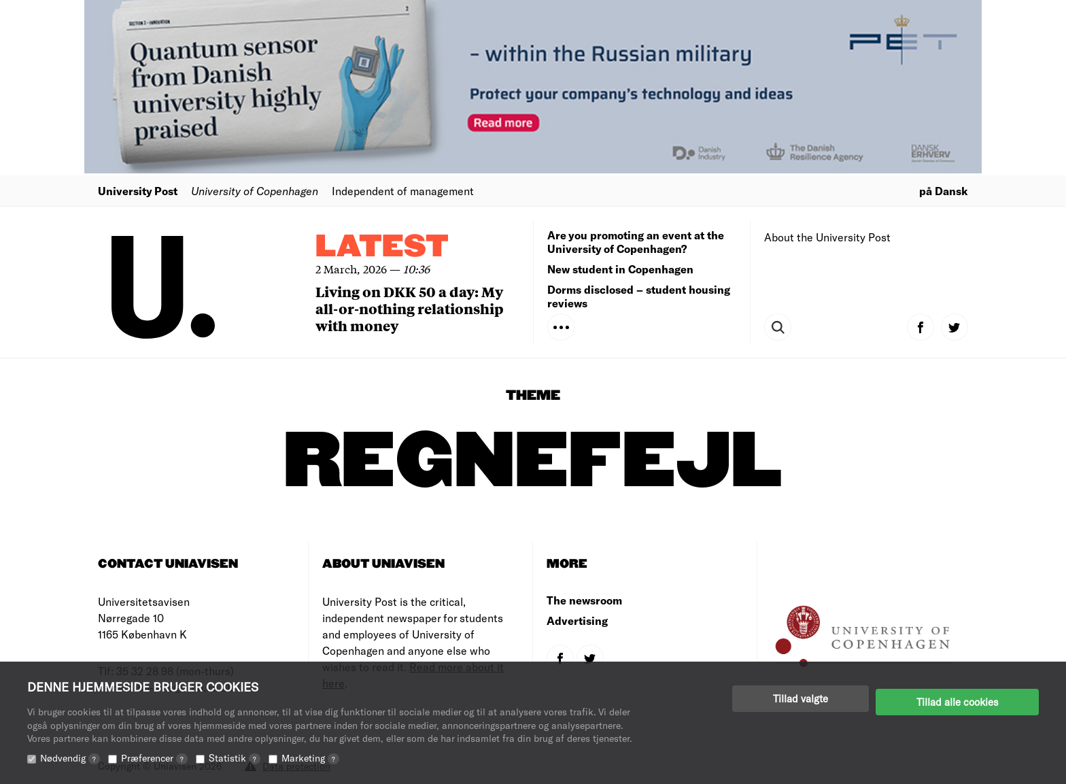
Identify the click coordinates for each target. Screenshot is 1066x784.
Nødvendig (70, 758)
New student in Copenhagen (620, 268)
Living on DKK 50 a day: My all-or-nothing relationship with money (409, 308)
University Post (137, 190)
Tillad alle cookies (957, 698)
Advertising (577, 620)
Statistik (234, 758)
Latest (382, 247)
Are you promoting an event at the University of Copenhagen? (635, 241)
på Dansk (943, 190)
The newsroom (584, 600)
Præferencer (154, 758)
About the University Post (827, 237)
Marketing (310, 758)
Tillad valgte (800, 698)
